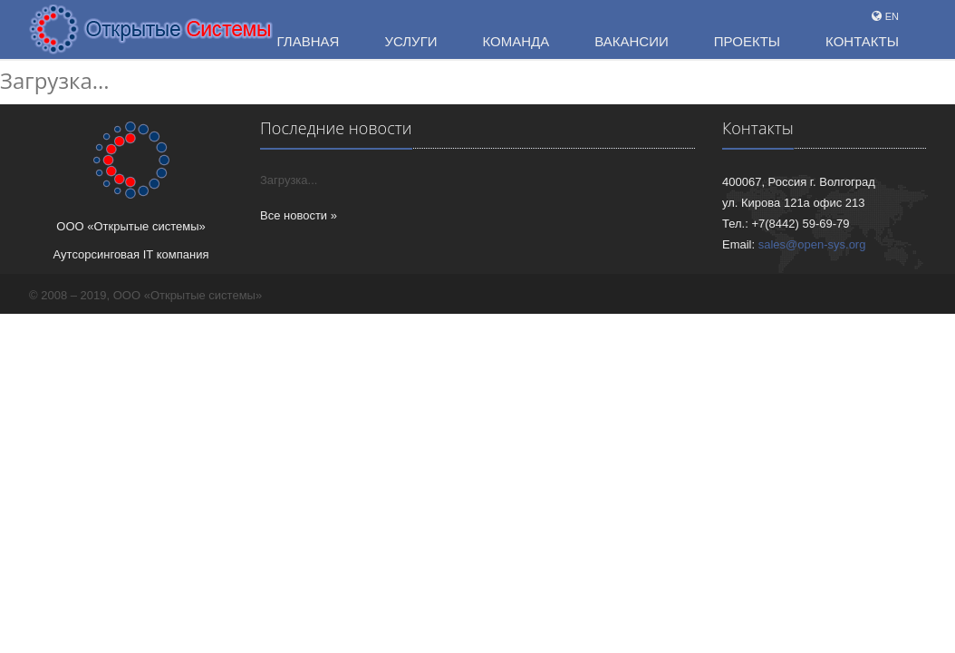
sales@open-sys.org (812, 244)
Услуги (410, 41)
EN (892, 16)
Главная (308, 41)
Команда (516, 41)
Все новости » (298, 215)
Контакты (862, 41)
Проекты (747, 41)
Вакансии (631, 41)
